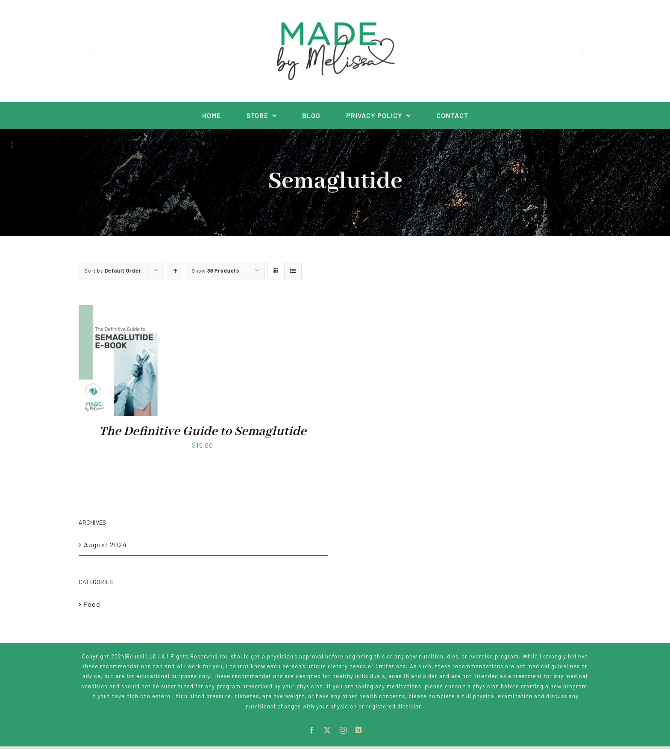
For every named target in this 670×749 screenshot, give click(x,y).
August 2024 (105, 544)
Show (215, 270)
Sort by (113, 270)
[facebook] (134, 50)
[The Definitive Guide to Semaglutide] (121, 311)
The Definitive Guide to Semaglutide (202, 431)
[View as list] (293, 270)
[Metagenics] (182, 50)
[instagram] (166, 50)
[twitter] (150, 50)
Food (92, 604)
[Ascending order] (175, 270)
